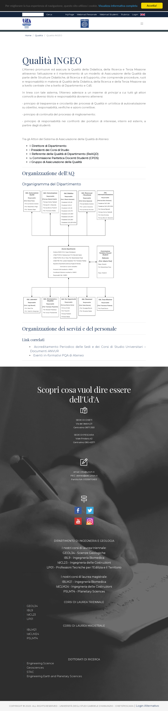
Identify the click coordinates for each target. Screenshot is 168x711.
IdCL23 (31, 614)
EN (143, 14)
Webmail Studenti (109, 14)
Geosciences (35, 667)
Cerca (49, 14)
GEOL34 (32, 606)
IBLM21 (32, 629)
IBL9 (30, 610)
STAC (30, 672)
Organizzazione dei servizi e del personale (69, 328)
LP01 (30, 619)
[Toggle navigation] (142, 23)
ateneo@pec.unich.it (87, 475)
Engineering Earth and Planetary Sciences (54, 676)
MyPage (69, 14)
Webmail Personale (87, 14)
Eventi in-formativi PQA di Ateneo (58, 355)
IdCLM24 (33, 634)
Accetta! (152, 6)
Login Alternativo (147, 705)
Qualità (39, 35)
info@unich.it (87, 471)
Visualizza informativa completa (118, 6)
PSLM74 (32, 638)
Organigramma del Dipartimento (51, 184)
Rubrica (125, 14)
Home (28, 35)
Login (135, 14)
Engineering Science (40, 663)
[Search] (33, 14)
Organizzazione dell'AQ (48, 173)
